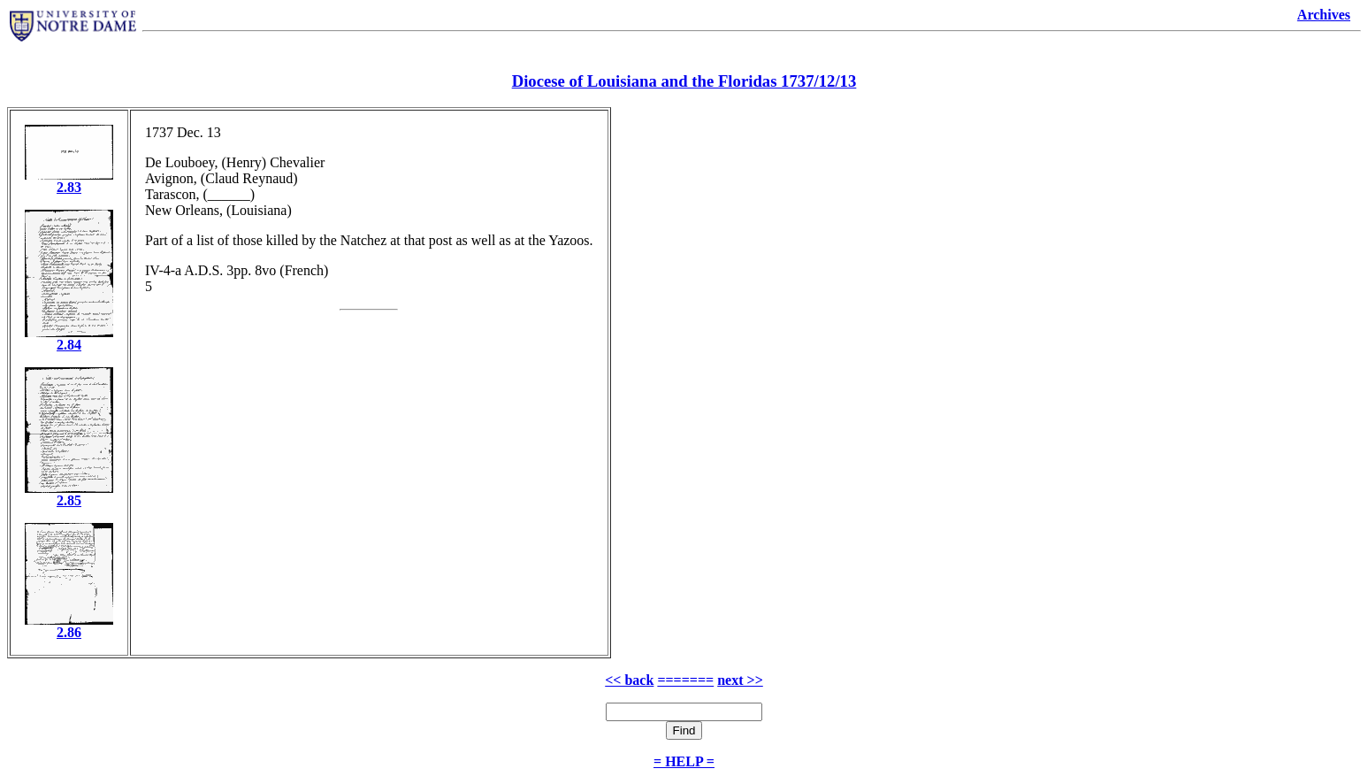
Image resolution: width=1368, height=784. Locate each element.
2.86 (69, 632)
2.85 (69, 500)
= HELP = (684, 761)
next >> (740, 680)
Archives (1323, 14)
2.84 (69, 344)
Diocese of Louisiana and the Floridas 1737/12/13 (684, 81)
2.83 (69, 187)
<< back (629, 680)
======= (685, 680)
